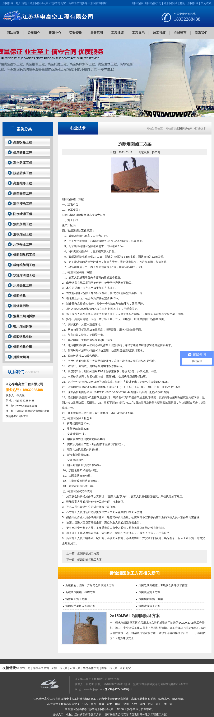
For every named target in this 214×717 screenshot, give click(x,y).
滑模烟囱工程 (22, 234)
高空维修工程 (22, 183)
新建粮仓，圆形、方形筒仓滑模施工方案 (89, 585)
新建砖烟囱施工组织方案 (80, 592)
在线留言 (180, 32)
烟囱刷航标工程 (24, 255)
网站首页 (13, 32)
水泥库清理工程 (24, 275)
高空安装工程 (22, 193)
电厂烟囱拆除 (22, 326)
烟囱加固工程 (22, 224)
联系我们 (201, 32)
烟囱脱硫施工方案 (88, 553)
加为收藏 (206, 3)
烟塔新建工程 (22, 152)
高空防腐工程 (22, 163)
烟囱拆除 (137, 3)
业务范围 (96, 32)
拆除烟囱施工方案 (76, 599)
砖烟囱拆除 (170, 3)
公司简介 (34, 32)
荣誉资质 (75, 32)
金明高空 (125, 668)
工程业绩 (117, 32)
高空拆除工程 (22, 142)
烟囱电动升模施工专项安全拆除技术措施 (163, 585)
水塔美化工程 (22, 285)
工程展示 (138, 32)
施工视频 (159, 32)
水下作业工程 (22, 244)
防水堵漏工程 (22, 214)
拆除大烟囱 (21, 357)
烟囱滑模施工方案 (149, 606)
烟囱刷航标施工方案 (89, 559)
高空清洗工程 (22, 203)
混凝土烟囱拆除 (188, 3)
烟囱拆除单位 (22, 336)
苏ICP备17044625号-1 (118, 689)
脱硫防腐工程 (22, 173)
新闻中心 (54, 32)
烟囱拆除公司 (153, 3)
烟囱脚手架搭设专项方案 (80, 606)
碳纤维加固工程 (24, 265)
